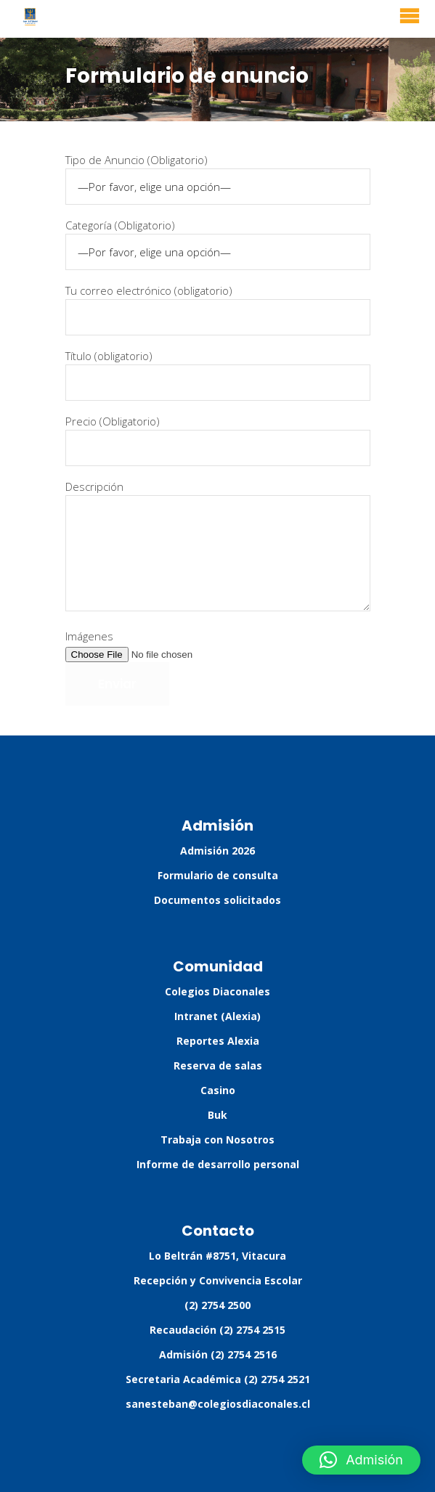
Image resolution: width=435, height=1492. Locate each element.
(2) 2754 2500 (217, 1305)
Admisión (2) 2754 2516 (218, 1354)
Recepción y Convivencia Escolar (218, 1280)
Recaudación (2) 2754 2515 (217, 1330)
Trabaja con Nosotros (217, 1139)
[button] (361, 1460)
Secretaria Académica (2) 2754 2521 (218, 1379)
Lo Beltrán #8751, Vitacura (217, 1256)
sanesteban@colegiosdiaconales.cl (218, 1404)
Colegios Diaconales (217, 991)
